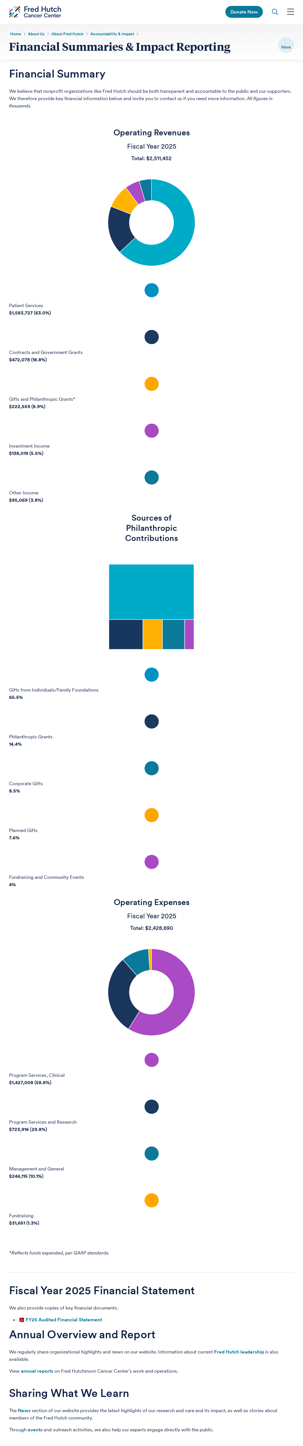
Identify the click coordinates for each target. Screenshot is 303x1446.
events (35, 1431)
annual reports (37, 1372)
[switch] (286, 45)
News (24, 1412)
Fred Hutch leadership (239, 1353)
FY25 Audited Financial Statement (64, 1321)
